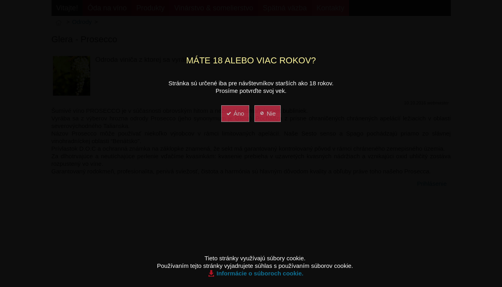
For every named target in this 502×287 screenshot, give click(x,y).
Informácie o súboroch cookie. (260, 273)
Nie (267, 113)
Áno (235, 113)
